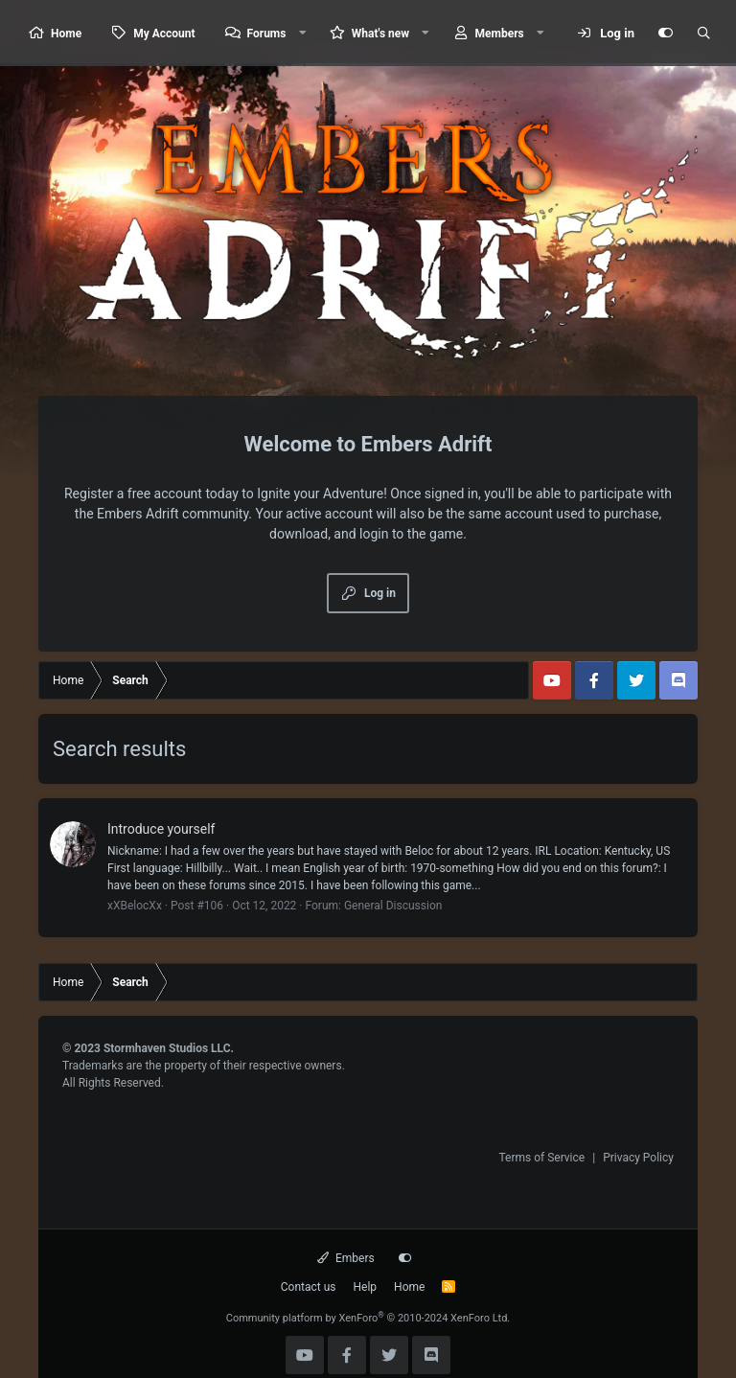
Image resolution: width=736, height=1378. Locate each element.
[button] (301, 33)
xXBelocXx (134, 905)
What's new (380, 33)
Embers (345, 1258)
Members (499, 33)
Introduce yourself (161, 829)
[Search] (703, 33)
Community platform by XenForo (368, 1318)
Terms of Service (541, 1157)
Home (66, 33)
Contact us (308, 1287)
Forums (267, 33)
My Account (164, 33)
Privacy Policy (638, 1157)
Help (366, 1287)
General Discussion (393, 905)
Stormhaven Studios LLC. (169, 1048)
